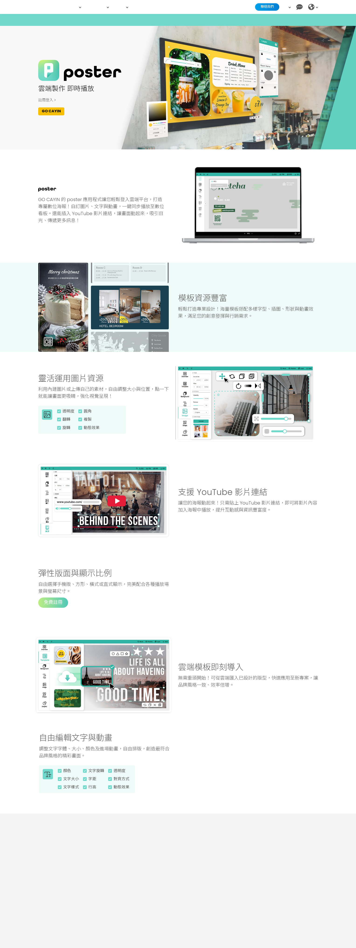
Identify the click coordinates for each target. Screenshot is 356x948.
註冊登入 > (47, 100)
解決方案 (99, 7)
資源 (122, 7)
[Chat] (299, 7)
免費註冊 (53, 608)
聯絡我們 (263, 7)
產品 (75, 7)
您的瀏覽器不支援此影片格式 (248, 205)
